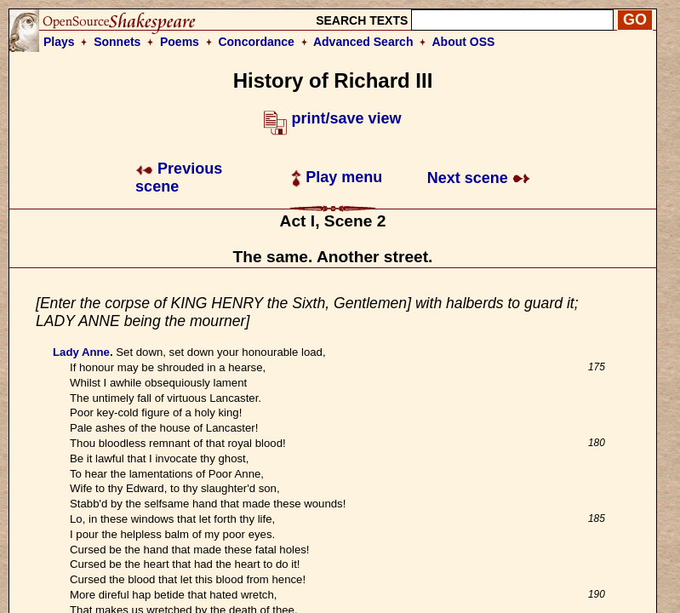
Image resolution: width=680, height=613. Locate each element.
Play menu (336, 177)
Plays (59, 42)
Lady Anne (81, 352)
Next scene (478, 177)
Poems (179, 42)
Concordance (256, 42)
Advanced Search (363, 42)
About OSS (463, 42)
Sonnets (117, 42)
